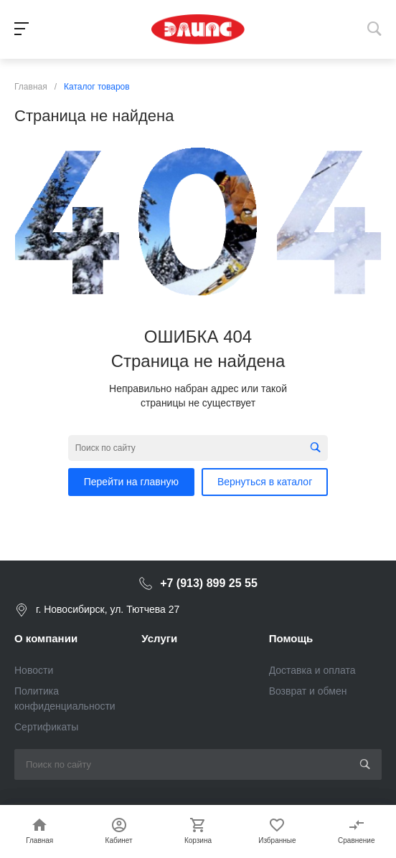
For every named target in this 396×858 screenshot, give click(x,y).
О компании (45, 638)
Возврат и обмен (308, 691)
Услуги (159, 638)
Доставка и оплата (312, 670)
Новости (33, 670)
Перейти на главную (131, 481)
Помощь (291, 638)
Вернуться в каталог (264, 481)
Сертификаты (46, 727)
